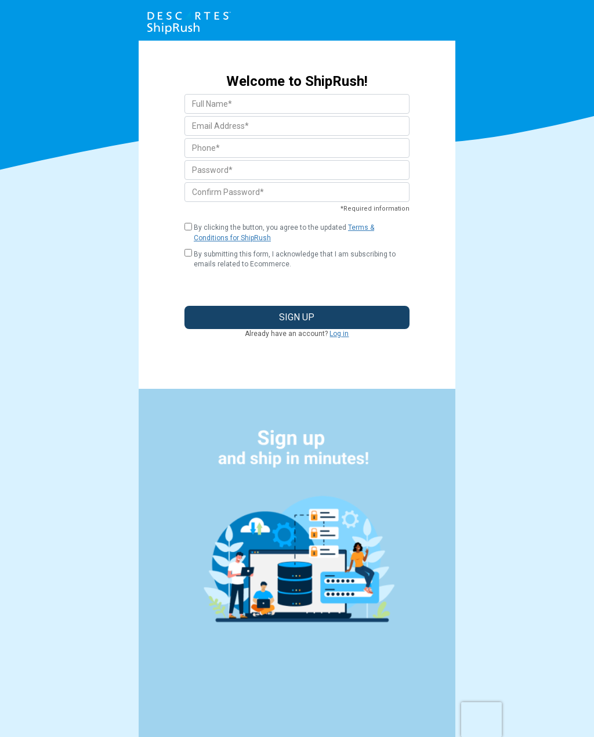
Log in (339, 334)
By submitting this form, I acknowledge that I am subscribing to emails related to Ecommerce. (295, 259)
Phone (206, 148)
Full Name (212, 104)
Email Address (220, 126)
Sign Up (296, 317)
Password (212, 170)
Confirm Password (228, 192)
